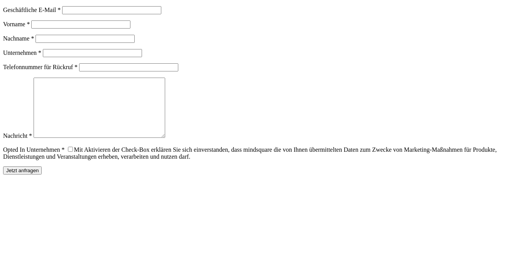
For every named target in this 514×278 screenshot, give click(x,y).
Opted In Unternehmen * (34, 161)
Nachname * (18, 38)
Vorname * (16, 24)
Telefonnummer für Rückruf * (40, 67)
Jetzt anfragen (22, 182)
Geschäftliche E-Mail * (32, 10)
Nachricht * (17, 147)
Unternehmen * (22, 52)
